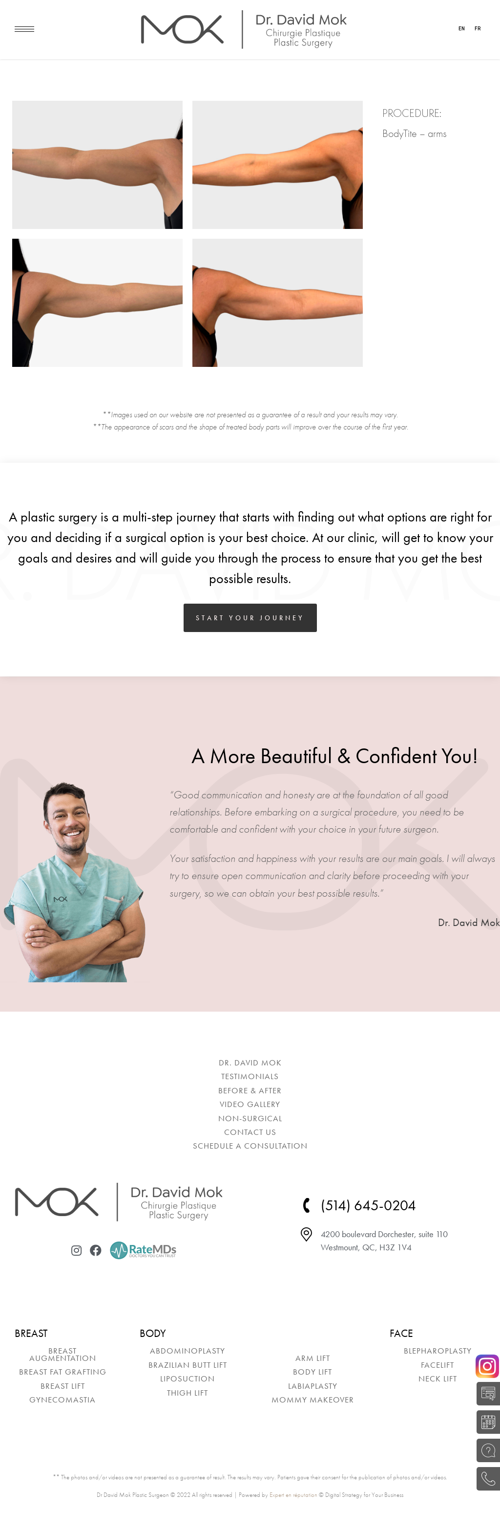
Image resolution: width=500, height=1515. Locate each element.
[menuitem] (250, 1062)
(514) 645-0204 (486, 1479)
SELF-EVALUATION (486, 1393)
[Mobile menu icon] (24, 29)
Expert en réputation (293, 1495)
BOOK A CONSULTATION (486, 1422)
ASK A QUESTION (486, 1450)
